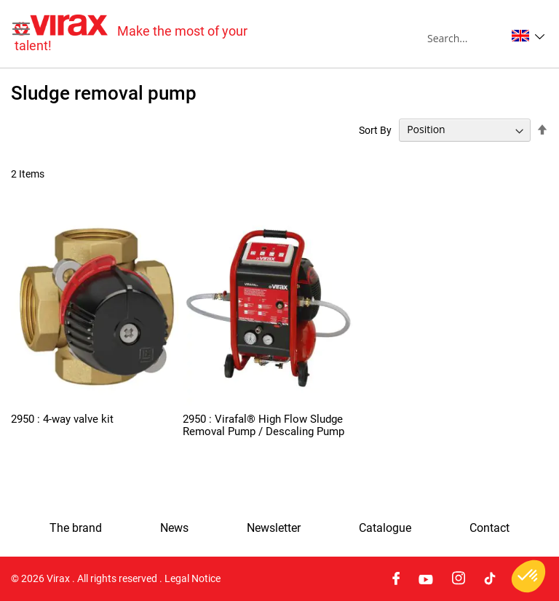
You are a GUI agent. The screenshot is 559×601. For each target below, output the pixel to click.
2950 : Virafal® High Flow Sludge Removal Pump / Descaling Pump (263, 425)
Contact (489, 528)
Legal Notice (192, 578)
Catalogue (385, 528)
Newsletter (274, 528)
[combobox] (466, 37)
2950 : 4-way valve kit (62, 419)
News (174, 528)
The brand (75, 528)
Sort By (375, 129)
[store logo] (147, 34)
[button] (528, 35)
